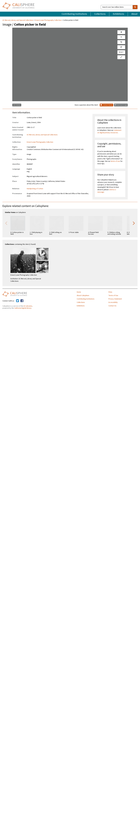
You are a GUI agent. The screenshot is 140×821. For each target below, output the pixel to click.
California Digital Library (22, 308)
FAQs (110, 292)
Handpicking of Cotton (35, 188)
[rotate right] (121, 47)
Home (79, 292)
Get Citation (17, 105)
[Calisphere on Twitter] (17, 301)
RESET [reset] (121, 52)
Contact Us (112, 306)
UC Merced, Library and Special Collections (18, 20)
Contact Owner (106, 105)
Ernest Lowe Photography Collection (48, 20)
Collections (99, 14)
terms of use (115, 161)
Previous (6, 223)
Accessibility (113, 302)
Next (134, 223)
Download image (121, 105)
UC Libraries (28, 306)
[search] (135, 7)
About (134, 14)
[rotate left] (121, 42)
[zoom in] (121, 32)
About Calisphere (83, 295)
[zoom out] (121, 37)
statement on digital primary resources (109, 131)
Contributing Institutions (74, 14)
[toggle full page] (121, 57)
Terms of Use (113, 295)
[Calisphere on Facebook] (22, 301)
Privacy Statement (115, 299)
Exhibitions (118, 14)
